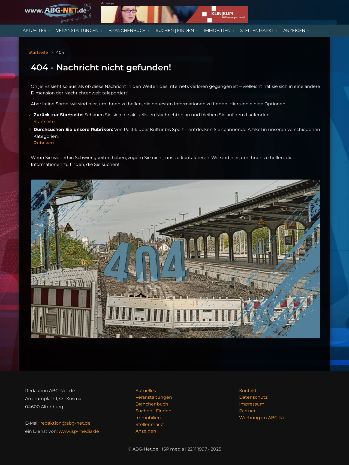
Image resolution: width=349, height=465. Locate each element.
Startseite (38, 52)
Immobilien (148, 417)
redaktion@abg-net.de (65, 423)
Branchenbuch (152, 404)
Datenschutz (253, 397)
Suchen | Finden (154, 410)
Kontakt (248, 390)
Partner (247, 410)
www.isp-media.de (79, 431)
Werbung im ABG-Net (263, 417)
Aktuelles (146, 390)
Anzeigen (146, 431)
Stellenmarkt (150, 424)
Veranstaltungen (154, 397)
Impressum (251, 404)
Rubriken (44, 142)
